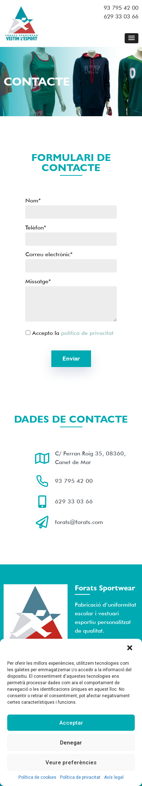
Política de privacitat (80, 777)
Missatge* (71, 301)
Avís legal (114, 777)
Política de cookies (37, 777)
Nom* (71, 206)
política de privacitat (87, 332)
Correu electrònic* (71, 260)
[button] (130, 648)
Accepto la (66, 332)
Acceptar (71, 723)
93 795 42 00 (121, 7)
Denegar (71, 742)
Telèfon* (71, 234)
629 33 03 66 (121, 16)
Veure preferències (71, 762)
